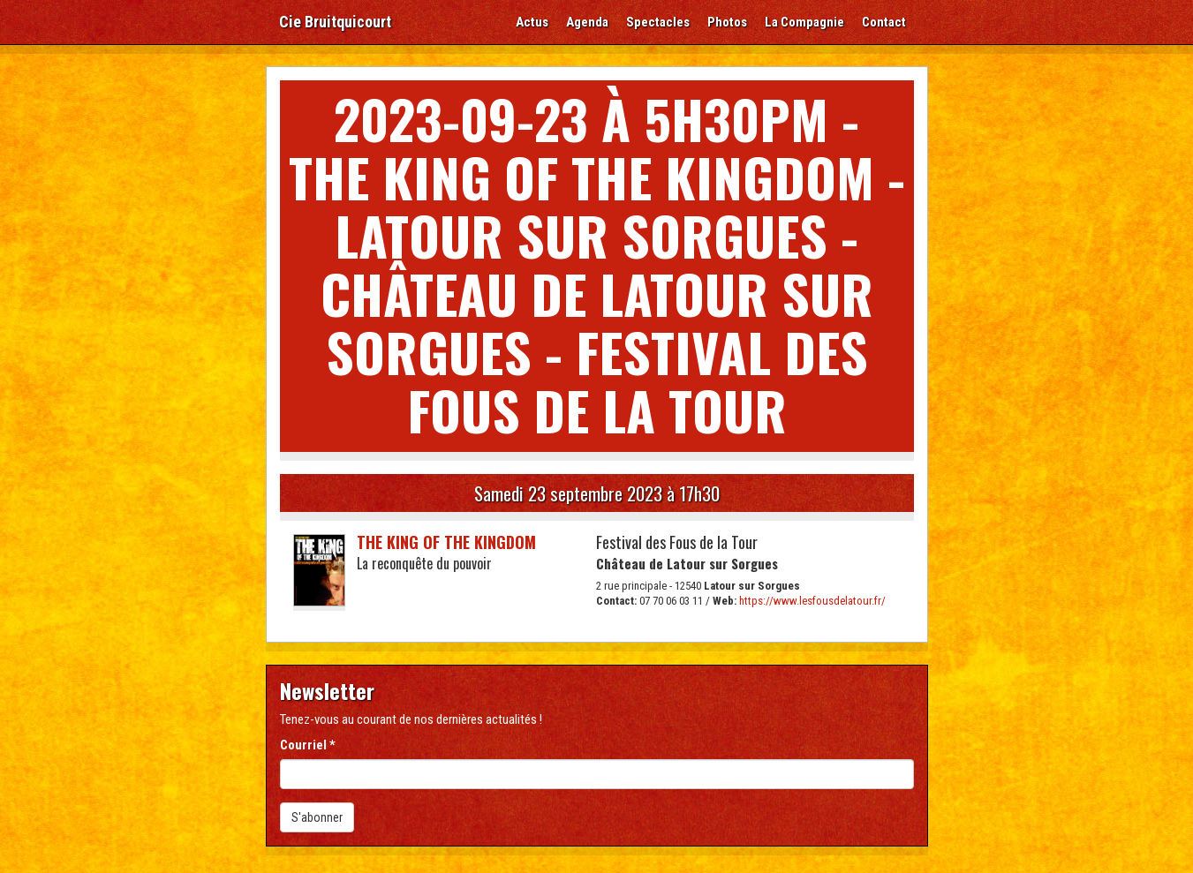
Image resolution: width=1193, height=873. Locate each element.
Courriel (308, 745)
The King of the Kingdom (446, 542)
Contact (884, 22)
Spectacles (658, 22)
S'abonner (317, 817)
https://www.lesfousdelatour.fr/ (812, 600)
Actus (532, 22)
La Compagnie (804, 22)
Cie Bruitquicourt (335, 21)
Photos (727, 22)
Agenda (587, 22)
